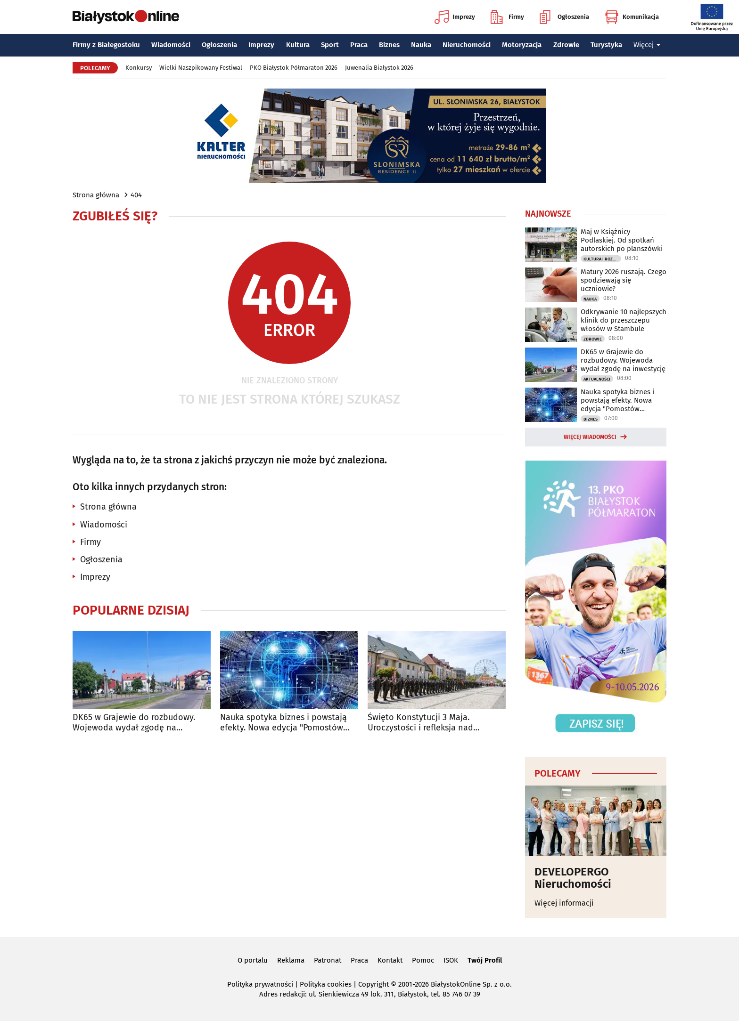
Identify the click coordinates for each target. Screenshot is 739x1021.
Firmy (507, 17)
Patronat (327, 960)
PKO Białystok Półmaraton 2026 (293, 68)
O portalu (253, 960)
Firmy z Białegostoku (106, 45)
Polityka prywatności (260, 984)
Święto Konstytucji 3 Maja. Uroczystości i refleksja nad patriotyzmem (420, 723)
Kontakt (390, 960)
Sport (330, 45)
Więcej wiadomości (590, 437)
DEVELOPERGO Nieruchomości (572, 878)
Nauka (421, 45)
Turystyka (606, 45)
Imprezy (455, 17)
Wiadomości (170, 45)
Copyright (373, 984)
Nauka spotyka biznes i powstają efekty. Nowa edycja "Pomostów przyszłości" (283, 723)
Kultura (298, 45)
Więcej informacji (564, 903)
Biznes (389, 45)
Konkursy (138, 68)
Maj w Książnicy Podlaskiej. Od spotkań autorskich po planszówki (622, 240)
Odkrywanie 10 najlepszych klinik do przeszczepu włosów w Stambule (623, 320)
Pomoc (423, 960)
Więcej (647, 45)
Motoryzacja (522, 45)
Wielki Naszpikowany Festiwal (200, 68)
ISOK (450, 960)
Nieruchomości (467, 45)
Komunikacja (632, 17)
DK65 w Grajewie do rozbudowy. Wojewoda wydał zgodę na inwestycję (134, 723)
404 (136, 195)
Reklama (290, 960)
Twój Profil (485, 960)
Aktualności (596, 379)
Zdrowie (566, 45)
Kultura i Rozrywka (602, 259)
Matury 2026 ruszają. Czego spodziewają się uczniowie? (623, 280)
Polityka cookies (326, 984)
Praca (359, 45)
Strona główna (96, 195)
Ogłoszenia (564, 17)
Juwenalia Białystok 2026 (379, 68)
